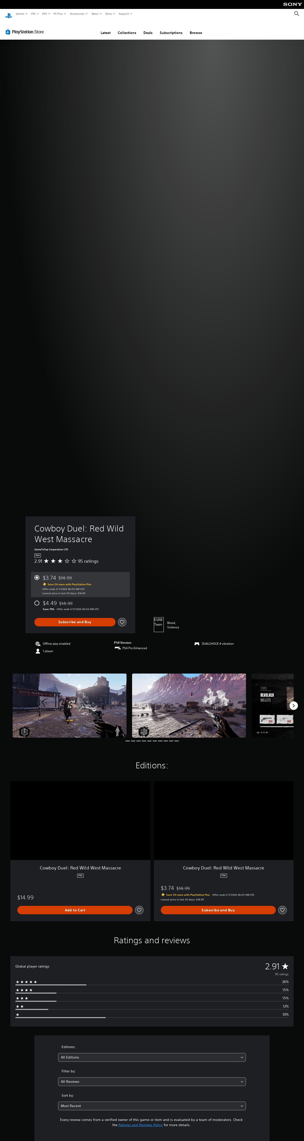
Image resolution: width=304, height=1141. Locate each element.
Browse (196, 28)
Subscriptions (171, 28)
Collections (127, 28)
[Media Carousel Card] (70, 701)
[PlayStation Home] (8, 14)
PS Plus (58, 13)
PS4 (44, 13)
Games (20, 13)
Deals (148, 28)
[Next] (293, 701)
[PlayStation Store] (25, 27)
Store (108, 13)
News (95, 13)
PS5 (33, 13)
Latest (106, 28)
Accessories (77, 13)
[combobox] (152, 1052)
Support (123, 13)
